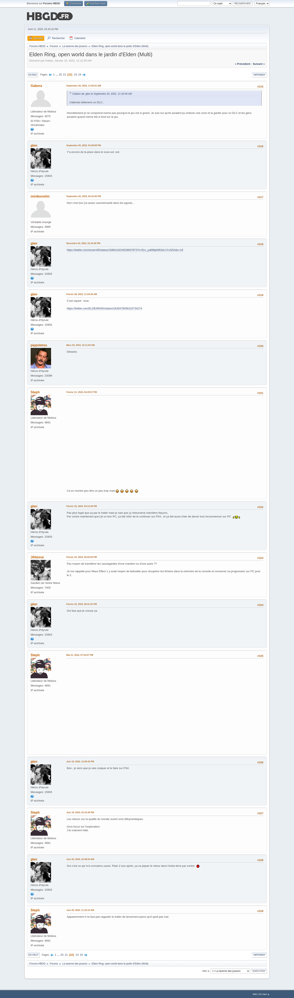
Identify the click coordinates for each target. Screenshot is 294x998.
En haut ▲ (264, 993)
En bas (32, 74)
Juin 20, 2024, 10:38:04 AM (80, 859)
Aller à (205, 970)
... (57, 74)
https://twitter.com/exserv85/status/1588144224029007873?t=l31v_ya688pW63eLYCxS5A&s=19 (125, 249)
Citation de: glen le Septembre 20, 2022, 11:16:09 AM (102, 93)
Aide (255, 993)
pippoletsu (39, 344)
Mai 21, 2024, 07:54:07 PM (79, 654)
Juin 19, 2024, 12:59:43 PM (80, 761)
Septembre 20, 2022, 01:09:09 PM (83, 145)
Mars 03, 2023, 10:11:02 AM (80, 344)
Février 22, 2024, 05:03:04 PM (81, 556)
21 (64, 74)
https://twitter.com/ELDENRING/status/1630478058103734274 (104, 307)
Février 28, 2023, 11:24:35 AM (81, 294)
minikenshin (40, 196)
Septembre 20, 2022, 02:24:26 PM (83, 196)
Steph (35, 392)
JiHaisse (37, 556)
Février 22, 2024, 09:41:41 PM (81, 603)
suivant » (259, 63)
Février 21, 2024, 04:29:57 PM (81, 391)
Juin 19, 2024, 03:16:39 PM (80, 812)
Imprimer (259, 74)
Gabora (36, 85)
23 (75, 74)
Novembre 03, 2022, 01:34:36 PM (83, 243)
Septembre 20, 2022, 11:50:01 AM (83, 85)
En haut (33, 954)
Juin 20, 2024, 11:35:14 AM (80, 909)
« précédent (242, 63)
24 (79, 74)
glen (34, 145)
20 (60, 74)
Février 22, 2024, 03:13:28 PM (81, 506)
